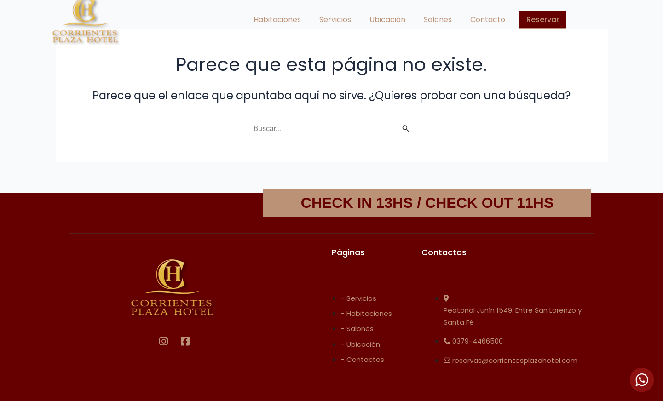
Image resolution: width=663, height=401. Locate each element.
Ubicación (387, 19)
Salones (438, 19)
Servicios (335, 19)
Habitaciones (277, 19)
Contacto (487, 19)
